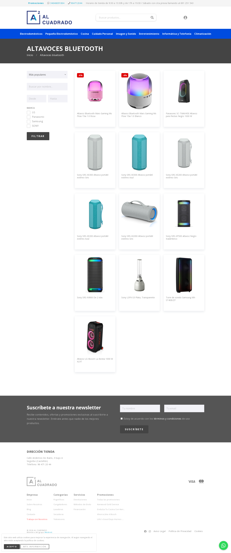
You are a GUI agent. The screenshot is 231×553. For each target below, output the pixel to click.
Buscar (152, 18)
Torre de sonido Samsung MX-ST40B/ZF (181, 299)
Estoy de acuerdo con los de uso (155, 418)
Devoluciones (80, 500)
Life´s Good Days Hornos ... (110, 519)
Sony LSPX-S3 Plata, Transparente (138, 297)
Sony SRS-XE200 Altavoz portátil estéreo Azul (92, 237)
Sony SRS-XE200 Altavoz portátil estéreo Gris (181, 176)
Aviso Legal (160, 531)
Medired (48, 532)
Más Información (34, 546)
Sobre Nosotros (34, 504)
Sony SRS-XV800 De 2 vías (90, 297)
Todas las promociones (108, 500)
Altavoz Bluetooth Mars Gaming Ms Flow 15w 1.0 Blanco (138, 115)
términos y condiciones (167, 418)
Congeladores (60, 504)
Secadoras (59, 514)
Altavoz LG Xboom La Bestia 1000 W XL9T (95, 360)
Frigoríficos (59, 500)
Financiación (80, 509)
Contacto (31, 514)
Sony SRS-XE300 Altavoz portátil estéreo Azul (137, 176)
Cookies (198, 531)
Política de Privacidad (180, 531)
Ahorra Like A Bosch (106, 514)
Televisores (59, 519)
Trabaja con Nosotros (37, 519)
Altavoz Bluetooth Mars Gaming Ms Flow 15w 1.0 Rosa (94, 115)
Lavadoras (58, 509)
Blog (29, 509)
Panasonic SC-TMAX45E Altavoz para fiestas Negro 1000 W (181, 115)
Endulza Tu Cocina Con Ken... (111, 509)
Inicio (30, 55)
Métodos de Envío (82, 504)
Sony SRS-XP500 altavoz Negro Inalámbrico (181, 237)
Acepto (12, 546)
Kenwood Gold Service (108, 504)
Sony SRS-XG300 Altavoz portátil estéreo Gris (137, 237)
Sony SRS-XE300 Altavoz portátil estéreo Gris (92, 176)
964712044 (76, 3)
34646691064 (57, 3)
